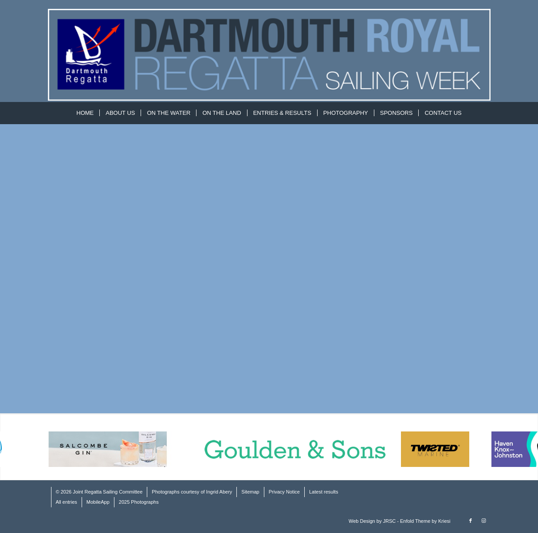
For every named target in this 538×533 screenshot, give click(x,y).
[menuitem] (85, 113)
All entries (66, 502)
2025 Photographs (139, 502)
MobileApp (98, 502)
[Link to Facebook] (470, 520)
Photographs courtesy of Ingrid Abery (192, 491)
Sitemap (250, 491)
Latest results (323, 491)
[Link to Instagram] (484, 520)
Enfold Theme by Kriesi (425, 521)
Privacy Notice (284, 491)
